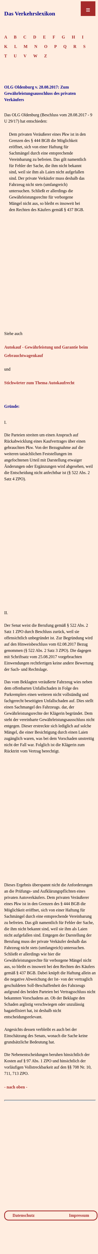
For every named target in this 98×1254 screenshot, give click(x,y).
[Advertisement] (49, 281)
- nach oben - (15, 1087)
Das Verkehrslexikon (29, 13)
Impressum (79, 1215)
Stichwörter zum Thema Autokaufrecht (39, 383)
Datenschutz (23, 1215)
